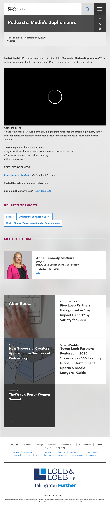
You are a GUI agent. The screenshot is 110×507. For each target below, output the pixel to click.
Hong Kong (60, 447)
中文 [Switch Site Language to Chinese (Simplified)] (25, 9)
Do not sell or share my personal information (77, 455)
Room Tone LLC (42, 190)
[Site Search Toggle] (87, 9)
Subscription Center (22, 455)
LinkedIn (15, 452)
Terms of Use (92, 452)
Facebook (28, 452)
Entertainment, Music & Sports (35, 216)
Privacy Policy (76, 452)
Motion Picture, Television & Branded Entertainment (33, 223)
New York (27, 444)
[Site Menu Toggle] (100, 9)
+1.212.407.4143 (43, 268)
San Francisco (85, 444)
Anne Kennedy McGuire (17, 175)
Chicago (39, 444)
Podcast (10, 216)
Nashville (52, 444)
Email (56, 268)
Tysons (99, 444)
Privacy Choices (44, 455)
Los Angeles (12, 444)
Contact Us (60, 452)
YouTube (47, 452)
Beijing (48, 447)
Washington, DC (67, 444)
